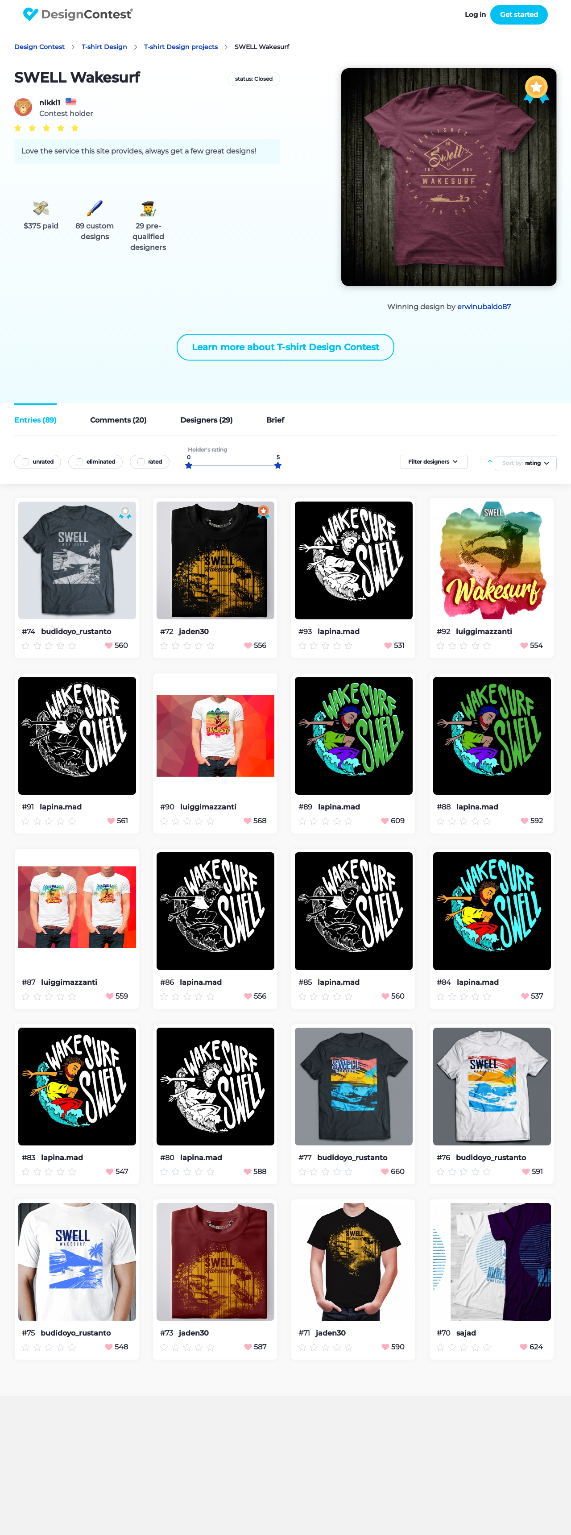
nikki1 (49, 103)
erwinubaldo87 (484, 307)
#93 (306, 631)
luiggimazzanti (484, 631)
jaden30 (194, 631)
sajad (466, 1333)
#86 (168, 982)
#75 (29, 1333)
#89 (306, 807)
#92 (444, 631)
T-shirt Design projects (181, 46)
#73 (167, 1333)
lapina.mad (339, 631)
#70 (444, 1333)
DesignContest (78, 14)
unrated (43, 461)
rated (155, 461)
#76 (444, 1157)
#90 (168, 807)
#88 (444, 807)
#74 (29, 631)
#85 (306, 982)
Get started (519, 14)
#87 (29, 982)
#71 (305, 1333)
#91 (29, 807)
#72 (167, 631)
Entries (35, 420)
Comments (118, 420)
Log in (475, 14)
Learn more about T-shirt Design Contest (285, 347)
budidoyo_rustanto (76, 631)
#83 (29, 1157)
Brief (275, 420)
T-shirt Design (104, 46)
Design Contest (39, 46)
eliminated (101, 461)
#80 (168, 1157)
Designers (206, 420)
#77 (305, 1157)
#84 (445, 982)
